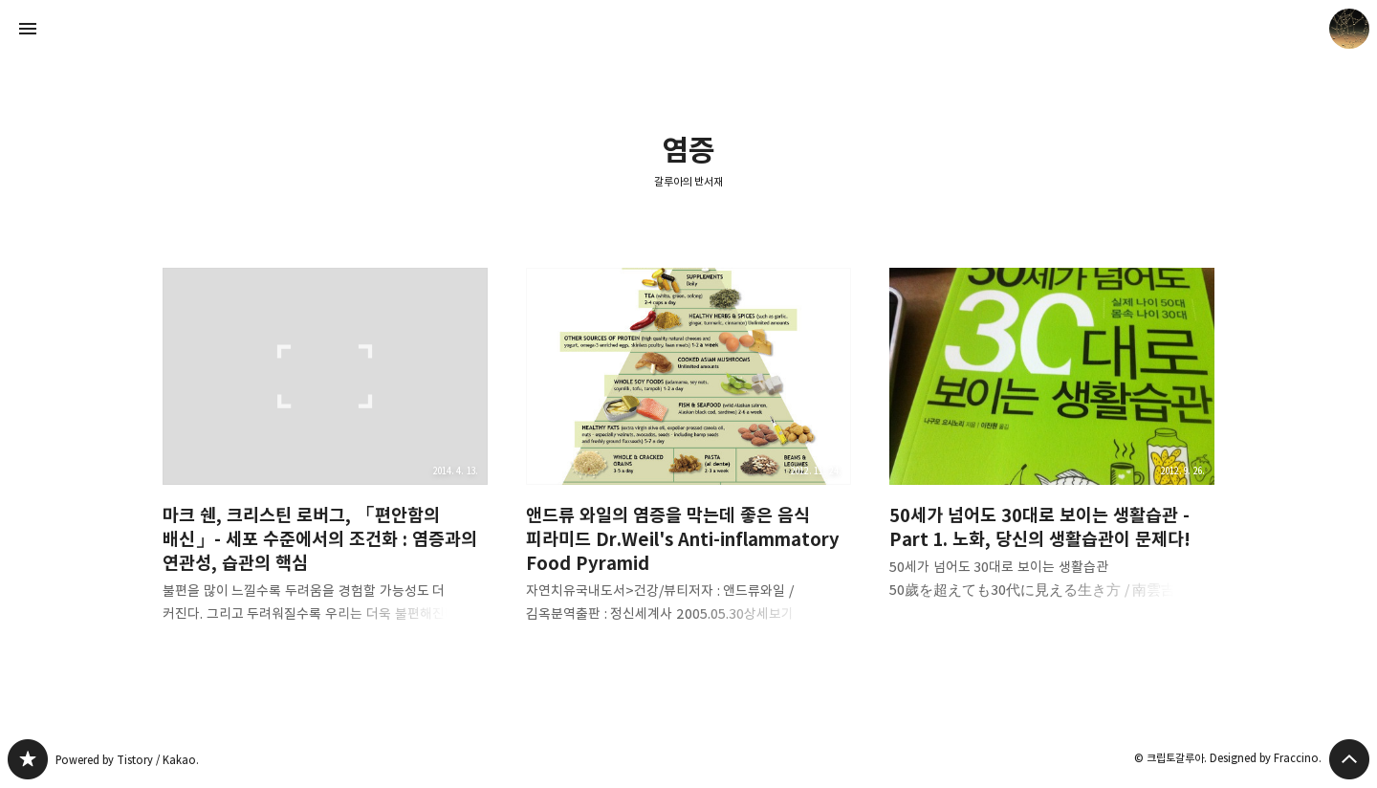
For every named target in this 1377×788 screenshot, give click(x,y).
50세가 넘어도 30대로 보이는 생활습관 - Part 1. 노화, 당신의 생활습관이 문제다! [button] (1052, 449)
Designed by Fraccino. (1266, 758)
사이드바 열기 (28, 29)
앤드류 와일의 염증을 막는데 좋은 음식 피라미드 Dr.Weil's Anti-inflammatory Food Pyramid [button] (688, 461)
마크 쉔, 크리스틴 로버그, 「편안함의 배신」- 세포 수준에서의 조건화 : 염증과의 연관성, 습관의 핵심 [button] (325, 461)
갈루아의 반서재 (689, 181)
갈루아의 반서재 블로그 (28, 759)
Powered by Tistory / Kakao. (127, 760)
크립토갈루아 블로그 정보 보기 (1349, 29)
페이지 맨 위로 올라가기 (1349, 759)
